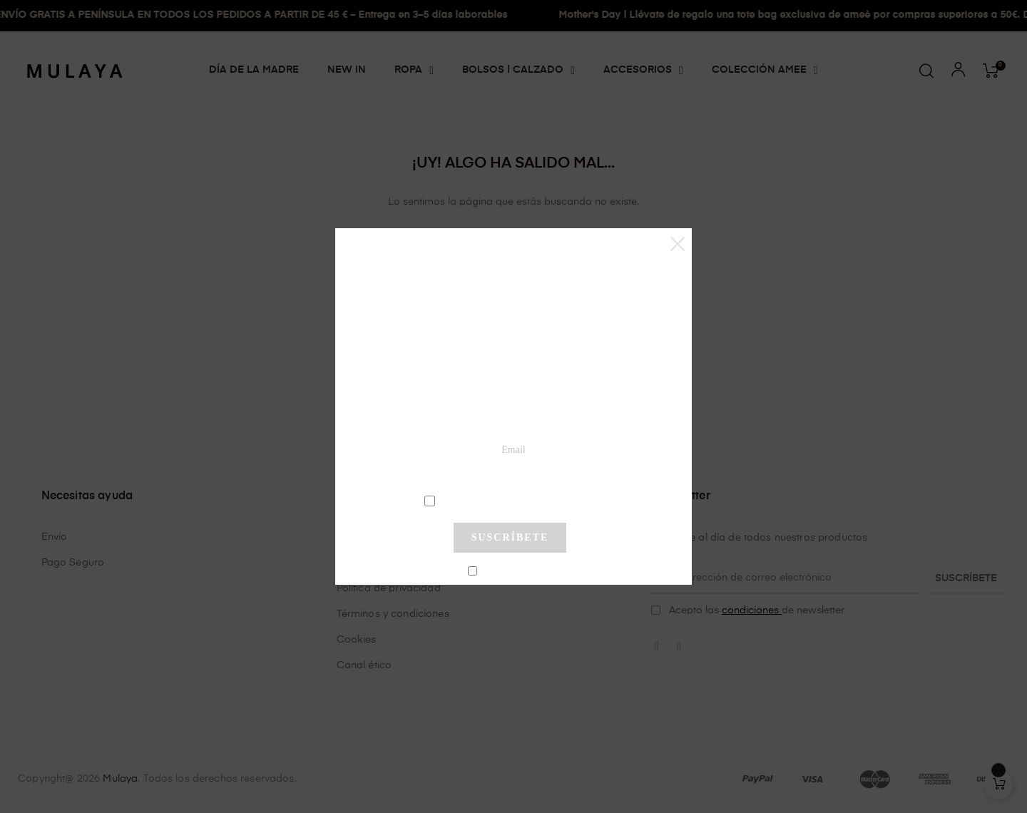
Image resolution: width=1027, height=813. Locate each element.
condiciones (511, 500)
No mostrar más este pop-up (516, 571)
